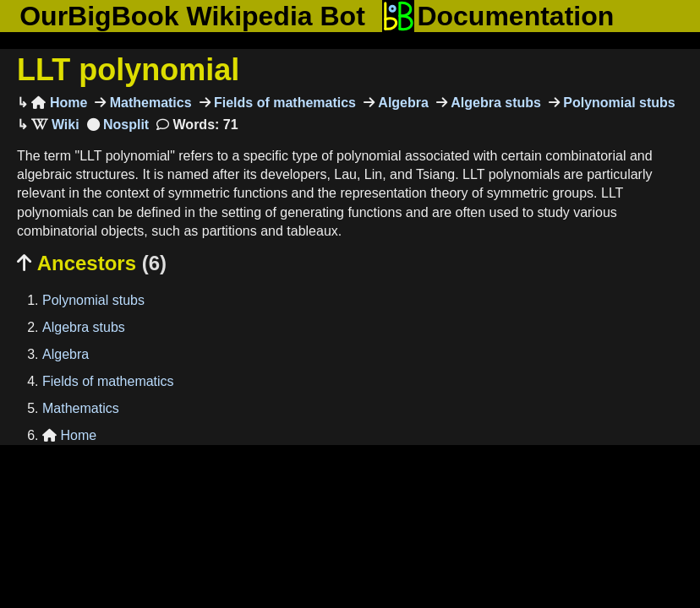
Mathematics (148, 102)
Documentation (498, 16)
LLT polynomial (128, 69)
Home (59, 102)
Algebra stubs (494, 102)
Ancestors (92, 263)
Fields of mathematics (284, 102)
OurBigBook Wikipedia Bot (192, 16)
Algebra (402, 102)
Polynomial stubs (617, 102)
